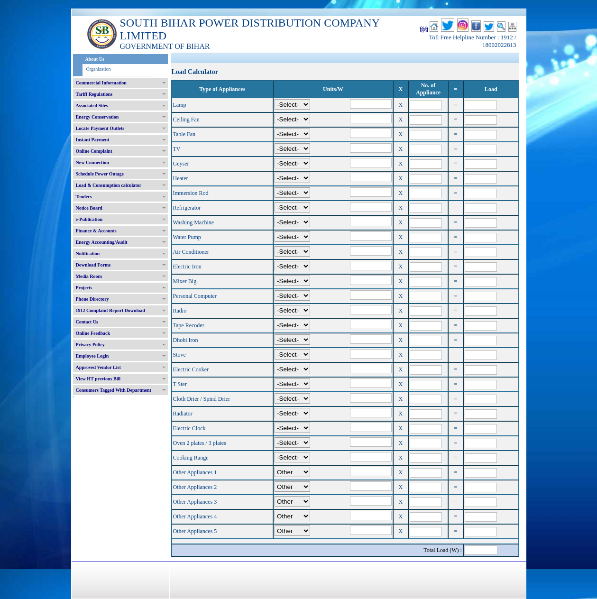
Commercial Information (101, 82)
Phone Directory (92, 299)
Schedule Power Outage (100, 173)
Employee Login (92, 356)
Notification (88, 253)
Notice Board (89, 208)
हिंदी (424, 30)
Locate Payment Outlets (100, 128)
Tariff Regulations (94, 94)
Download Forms (93, 264)
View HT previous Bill (98, 378)
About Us (94, 59)
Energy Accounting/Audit (102, 242)
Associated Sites (92, 105)
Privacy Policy (90, 344)
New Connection (92, 162)
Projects (84, 287)
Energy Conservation (97, 117)
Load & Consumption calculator (109, 185)
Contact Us (87, 321)
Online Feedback (93, 333)
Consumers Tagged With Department (113, 390)
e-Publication (89, 219)
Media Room (89, 276)
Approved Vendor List (98, 367)
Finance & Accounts (96, 230)
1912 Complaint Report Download (110, 310)
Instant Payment (93, 139)
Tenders (84, 196)
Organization (98, 69)
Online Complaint (94, 151)
